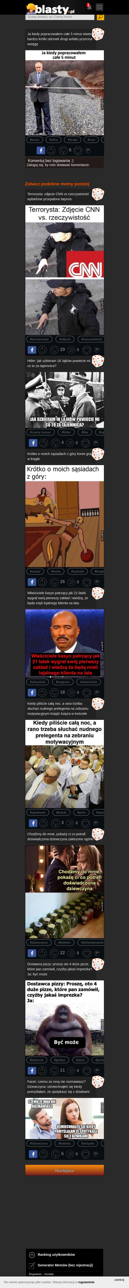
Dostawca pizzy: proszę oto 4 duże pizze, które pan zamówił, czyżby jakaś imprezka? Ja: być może (59, 969)
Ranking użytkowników (52, 1255)
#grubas (59, 1060)
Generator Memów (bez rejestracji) (61, 1265)
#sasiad (35, 571)
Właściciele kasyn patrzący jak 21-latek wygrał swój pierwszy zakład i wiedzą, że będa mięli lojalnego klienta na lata (57, 598)
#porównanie (39, 339)
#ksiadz (61, 812)
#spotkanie (38, 812)
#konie (56, 571)
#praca (35, 140)
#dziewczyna (39, 942)
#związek (87, 1143)
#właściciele (88, 682)
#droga (72, 140)
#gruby (100, 1060)
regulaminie (86, 1282)
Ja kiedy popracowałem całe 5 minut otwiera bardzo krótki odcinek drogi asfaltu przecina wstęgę (60, 39)
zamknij (119, 1280)
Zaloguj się (35, 165)
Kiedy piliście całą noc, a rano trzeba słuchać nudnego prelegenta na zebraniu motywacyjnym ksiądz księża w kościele (57, 709)
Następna (64, 1170)
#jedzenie (36, 1060)
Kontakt (49, 1274)
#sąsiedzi (77, 571)
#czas (91, 140)
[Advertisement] (64, 1218)
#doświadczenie (92, 942)
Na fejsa (41, 150)
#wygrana (63, 682)
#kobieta (64, 942)
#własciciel (37, 682)
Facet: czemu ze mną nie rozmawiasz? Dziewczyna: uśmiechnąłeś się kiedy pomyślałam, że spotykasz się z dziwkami (58, 1087)
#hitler (66, 432)
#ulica (53, 140)
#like (84, 432)
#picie (81, 812)
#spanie (101, 812)
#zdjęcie (65, 339)
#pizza (80, 1060)
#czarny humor (40, 432)
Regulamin (35, 1274)
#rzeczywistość (91, 339)
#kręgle (100, 571)
